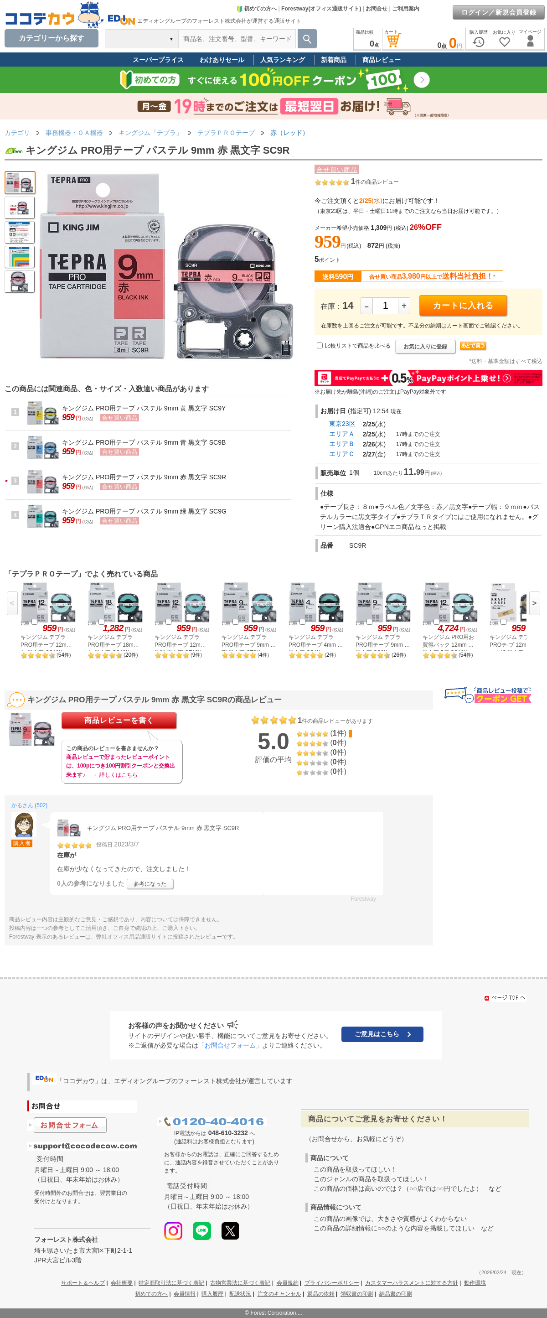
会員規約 (288, 1283)
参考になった (150, 884)
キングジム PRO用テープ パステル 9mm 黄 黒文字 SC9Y (144, 408)
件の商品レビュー (375, 182)
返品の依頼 (321, 1294)
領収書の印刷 (357, 1294)
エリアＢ (342, 443)
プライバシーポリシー (331, 1283)
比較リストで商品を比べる (358, 345)
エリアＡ (342, 433)
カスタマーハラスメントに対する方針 (411, 1283)
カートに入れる (463, 305)
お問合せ (376, 8)
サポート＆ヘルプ (83, 1283)
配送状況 (240, 1294)
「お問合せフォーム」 (230, 1045)
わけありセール (222, 59)
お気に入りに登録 (425, 346)
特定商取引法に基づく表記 (171, 1283)
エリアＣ (342, 453)
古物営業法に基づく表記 (240, 1283)
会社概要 (122, 1283)
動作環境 (475, 1283)
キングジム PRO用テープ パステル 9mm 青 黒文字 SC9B (144, 442)
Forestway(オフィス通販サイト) (321, 8)
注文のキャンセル (279, 1294)
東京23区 (342, 423)
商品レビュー (381, 59)
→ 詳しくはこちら (114, 775)
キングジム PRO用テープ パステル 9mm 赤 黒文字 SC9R (144, 477)
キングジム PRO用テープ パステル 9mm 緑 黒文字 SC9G (144, 511)
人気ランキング (282, 59)
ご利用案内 (405, 8)
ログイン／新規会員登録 (499, 12)
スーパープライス (158, 59)
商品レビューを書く (119, 720)
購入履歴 (212, 1294)
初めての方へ (257, 8)
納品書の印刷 (395, 1294)
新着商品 (333, 59)
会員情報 (185, 1294)
